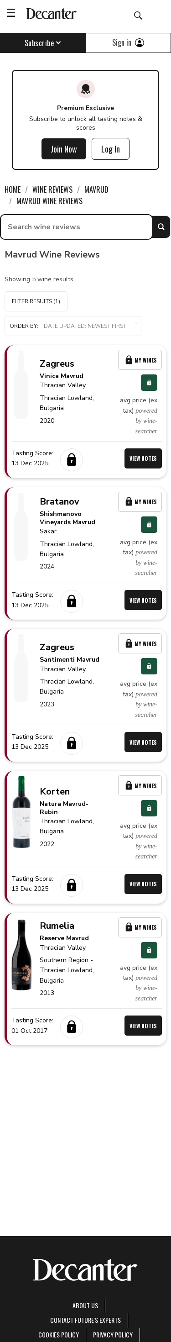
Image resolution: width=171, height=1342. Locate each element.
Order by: (73, 326)
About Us (85, 1305)
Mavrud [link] (96, 189)
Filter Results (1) (36, 301)
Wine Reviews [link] (52, 189)
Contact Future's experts (85, 1320)
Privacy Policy (113, 1334)
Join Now (64, 149)
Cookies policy (58, 1334)
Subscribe (43, 42)
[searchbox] (76, 227)
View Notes (143, 458)
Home (13, 189)
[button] (73, 326)
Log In (110, 149)
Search (161, 227)
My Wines (140, 360)
